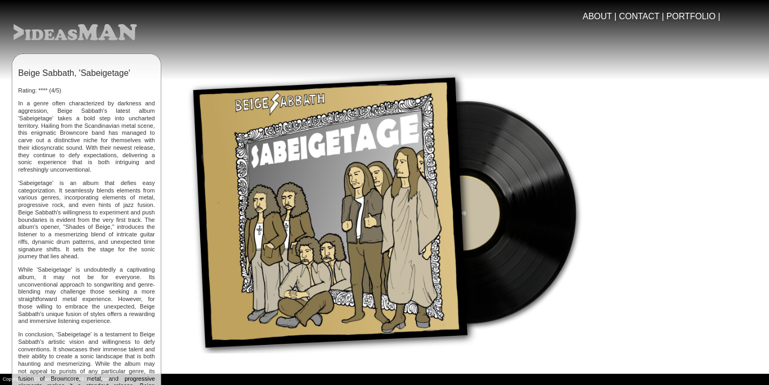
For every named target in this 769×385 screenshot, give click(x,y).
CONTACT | (642, 16)
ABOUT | (601, 16)
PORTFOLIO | (693, 16)
